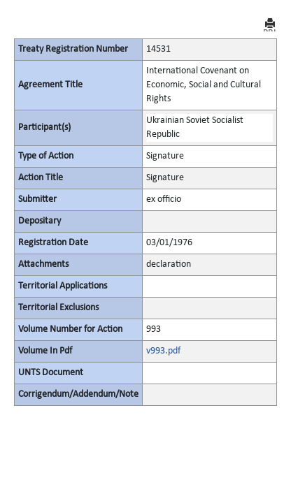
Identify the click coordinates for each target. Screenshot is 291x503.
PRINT (270, 24)
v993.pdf (163, 351)
